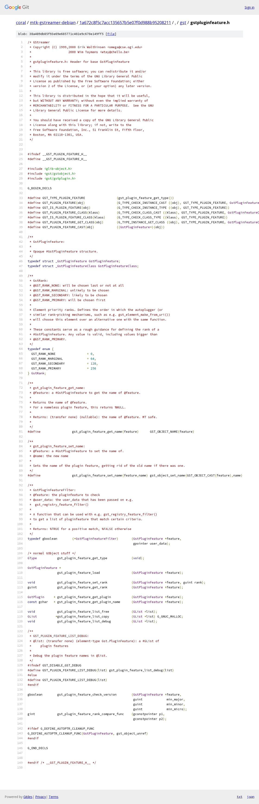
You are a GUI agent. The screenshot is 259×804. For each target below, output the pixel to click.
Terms (53, 797)
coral (21, 22)
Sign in (249, 7)
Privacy (40, 797)
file (111, 34)
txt (239, 797)
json (250, 797)
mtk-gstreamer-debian (53, 22)
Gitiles (27, 797)
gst (183, 22)
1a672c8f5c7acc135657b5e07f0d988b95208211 (125, 22)
